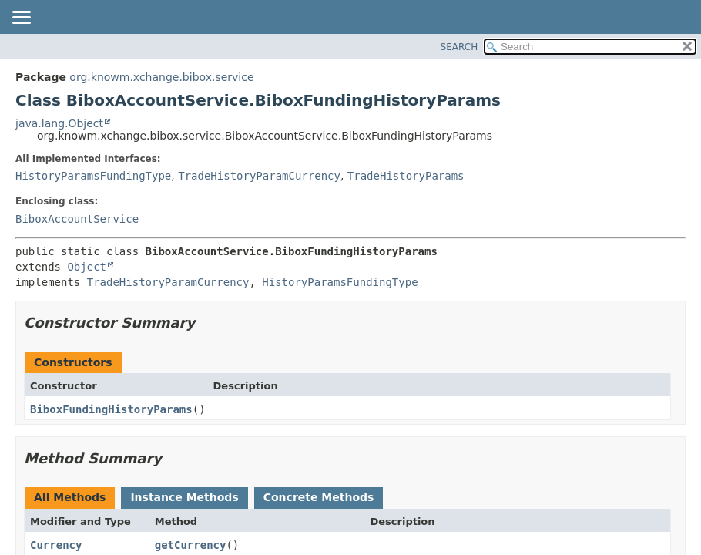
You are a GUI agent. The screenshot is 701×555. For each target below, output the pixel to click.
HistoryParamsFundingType (93, 176)
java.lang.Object (59, 123)
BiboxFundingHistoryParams (111, 409)
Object (86, 267)
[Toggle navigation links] (21, 18)
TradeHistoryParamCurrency (259, 176)
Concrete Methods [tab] (318, 497)
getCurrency (190, 545)
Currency (56, 545)
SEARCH (459, 47)
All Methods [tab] (70, 497)
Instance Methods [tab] (184, 497)
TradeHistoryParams (406, 176)
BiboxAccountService (77, 219)
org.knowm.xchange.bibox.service (161, 77)
